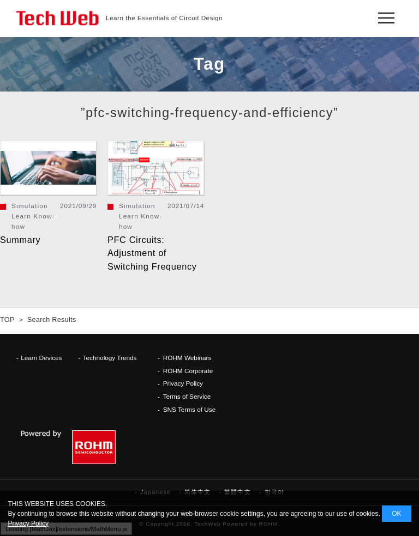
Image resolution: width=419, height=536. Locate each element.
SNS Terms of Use (189, 409)
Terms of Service (187, 396)
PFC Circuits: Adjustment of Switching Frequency (152, 253)
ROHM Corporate (188, 370)
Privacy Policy (183, 383)
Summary (20, 240)
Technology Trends (110, 357)
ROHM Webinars (187, 357)
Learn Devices (41, 357)
